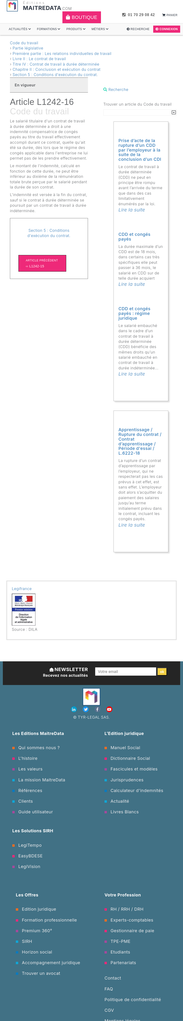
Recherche (138, 29)
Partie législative (28, 48)
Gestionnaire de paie (129, 930)
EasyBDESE (27, 855)
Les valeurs (27, 768)
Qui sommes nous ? (36, 747)
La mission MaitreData (38, 779)
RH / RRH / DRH (124, 909)
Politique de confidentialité (133, 999)
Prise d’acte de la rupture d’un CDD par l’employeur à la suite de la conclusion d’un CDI (139, 150)
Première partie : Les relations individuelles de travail (62, 53)
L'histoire (25, 758)
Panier (170, 15)
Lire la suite (131, 210)
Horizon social (34, 951)
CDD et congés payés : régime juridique (134, 313)
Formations (48, 29)
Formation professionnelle (46, 920)
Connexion (167, 29)
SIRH (24, 941)
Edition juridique (36, 909)
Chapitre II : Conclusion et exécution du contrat (56, 69)
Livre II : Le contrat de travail (39, 58)
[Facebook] (98, 709)
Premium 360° (34, 930)
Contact (113, 978)
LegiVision (26, 866)
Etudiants (117, 951)
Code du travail (24, 42)
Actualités (20, 29)
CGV (109, 1010)
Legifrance (22, 588)
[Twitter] (86, 709)
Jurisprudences (124, 779)
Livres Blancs (122, 811)
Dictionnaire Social (127, 758)
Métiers (100, 29)
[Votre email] (125, 671)
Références (27, 790)
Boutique (81, 17)
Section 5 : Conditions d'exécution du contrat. (55, 74)
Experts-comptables (129, 920)
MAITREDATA (42, 7)
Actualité (117, 801)
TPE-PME (118, 941)
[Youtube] (109, 709)
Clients (22, 801)
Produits (76, 29)
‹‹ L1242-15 (42, 263)
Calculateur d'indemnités (134, 790)
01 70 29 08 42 (138, 15)
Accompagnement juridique (48, 962)
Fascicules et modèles (131, 768)
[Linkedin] (74, 709)
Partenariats (120, 962)
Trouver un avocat (38, 973)
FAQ (109, 988)
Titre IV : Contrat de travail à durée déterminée (56, 64)
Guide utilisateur (32, 811)
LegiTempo (27, 845)
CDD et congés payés (134, 237)
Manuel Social (122, 747)
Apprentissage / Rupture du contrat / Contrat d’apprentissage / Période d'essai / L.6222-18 (139, 441)
